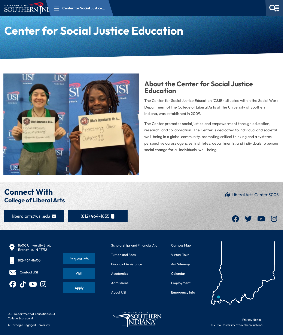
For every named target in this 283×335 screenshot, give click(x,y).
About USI (118, 292)
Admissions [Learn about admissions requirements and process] (119, 283)
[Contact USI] (24, 272)
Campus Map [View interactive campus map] (181, 245)
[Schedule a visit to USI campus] (79, 273)
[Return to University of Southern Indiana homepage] (137, 319)
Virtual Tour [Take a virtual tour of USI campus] (180, 255)
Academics (119, 273)
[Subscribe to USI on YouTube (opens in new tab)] (33, 284)
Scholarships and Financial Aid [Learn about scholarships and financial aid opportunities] (134, 245)
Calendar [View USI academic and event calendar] (178, 273)
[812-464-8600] (30, 260)
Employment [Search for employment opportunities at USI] (181, 283)
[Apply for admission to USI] (79, 287)
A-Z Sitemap (180, 264)
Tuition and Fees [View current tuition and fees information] (123, 255)
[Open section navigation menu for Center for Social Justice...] (105, 8)
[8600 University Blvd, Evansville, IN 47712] (30, 247)
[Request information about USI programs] (79, 258)
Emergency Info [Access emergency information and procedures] (183, 292)
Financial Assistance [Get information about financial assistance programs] (126, 264)
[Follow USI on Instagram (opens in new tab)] (43, 284)
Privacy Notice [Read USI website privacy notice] (252, 320)
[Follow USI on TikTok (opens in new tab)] (22, 284)
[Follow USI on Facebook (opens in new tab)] (13, 284)
